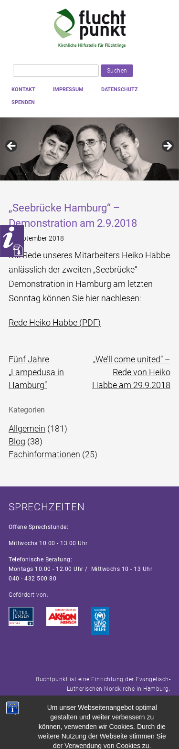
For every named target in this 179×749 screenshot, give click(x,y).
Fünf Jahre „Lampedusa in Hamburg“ (36, 372)
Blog (17, 441)
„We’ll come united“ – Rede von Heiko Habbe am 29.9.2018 (131, 372)
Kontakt (23, 89)
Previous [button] (12, 146)
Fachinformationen (44, 454)
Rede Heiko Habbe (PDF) (55, 322)
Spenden (23, 102)
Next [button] (167, 146)
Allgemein (27, 428)
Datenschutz (119, 89)
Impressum (68, 89)
